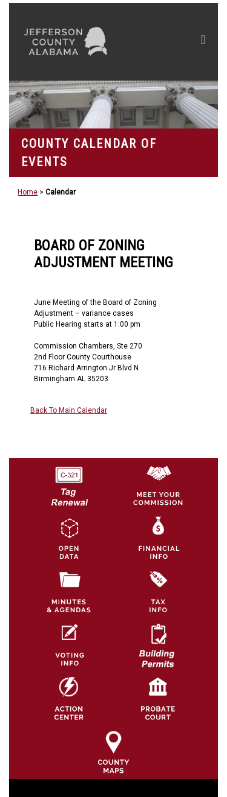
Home (28, 192)
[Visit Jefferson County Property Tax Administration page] (158, 591)
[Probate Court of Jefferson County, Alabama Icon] (158, 698)
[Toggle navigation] (203, 41)
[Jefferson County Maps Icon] (113, 751)
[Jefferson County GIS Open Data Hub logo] (69, 538)
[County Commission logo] (158, 485)
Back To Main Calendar (68, 410)
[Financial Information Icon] (158, 538)
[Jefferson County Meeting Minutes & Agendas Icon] (69, 591)
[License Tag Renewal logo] (69, 482)
